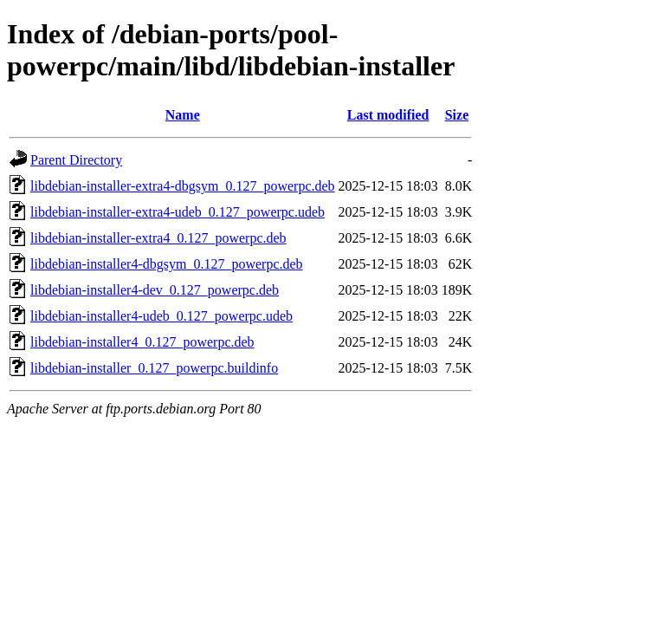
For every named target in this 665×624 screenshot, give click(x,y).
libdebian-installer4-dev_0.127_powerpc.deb (154, 290)
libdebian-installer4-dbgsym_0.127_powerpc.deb (166, 264)
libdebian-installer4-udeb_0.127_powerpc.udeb (161, 316)
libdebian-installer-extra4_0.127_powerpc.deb (158, 238)
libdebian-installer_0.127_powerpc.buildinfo (154, 368)
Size (457, 114)
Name (182, 114)
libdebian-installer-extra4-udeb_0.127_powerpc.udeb (177, 212)
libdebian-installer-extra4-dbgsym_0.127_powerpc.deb (182, 186)
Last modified (388, 114)
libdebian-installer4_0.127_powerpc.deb (142, 342)
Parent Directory (76, 160)
